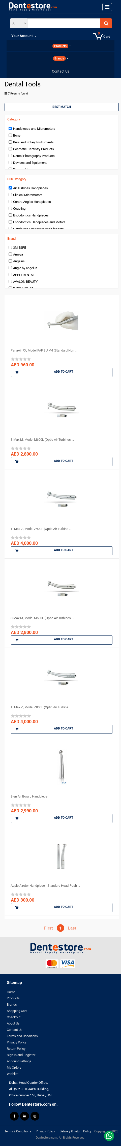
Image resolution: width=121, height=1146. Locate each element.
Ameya (18, 254)
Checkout (13, 1017)
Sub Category (16, 179)
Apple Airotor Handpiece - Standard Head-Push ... (45, 885)
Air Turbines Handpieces (30, 188)
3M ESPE (19, 247)
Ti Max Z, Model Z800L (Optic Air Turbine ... (41, 707)
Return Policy (16, 1048)
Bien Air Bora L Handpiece (29, 796)
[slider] (21, 359)
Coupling (19, 208)
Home (11, 992)
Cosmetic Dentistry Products (33, 149)
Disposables (22, 169)
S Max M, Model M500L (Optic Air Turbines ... (42, 618)
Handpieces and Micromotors (34, 129)
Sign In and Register (21, 1055)
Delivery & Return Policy (76, 1131)
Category (13, 119)
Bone (16, 135)
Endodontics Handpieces (31, 215)
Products (13, 998)
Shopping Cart (17, 1011)
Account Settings (19, 1061)
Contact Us (14, 1030)
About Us (13, 1023)
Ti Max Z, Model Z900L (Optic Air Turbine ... (41, 529)
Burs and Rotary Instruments (33, 142)
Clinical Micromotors (27, 195)
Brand (11, 238)
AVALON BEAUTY (25, 281)
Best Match (61, 107)
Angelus (19, 261)
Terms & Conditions (18, 1131)
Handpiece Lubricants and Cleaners (38, 229)
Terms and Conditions (22, 1036)
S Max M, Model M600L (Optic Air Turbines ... (42, 439)
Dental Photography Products (34, 156)
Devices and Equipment (30, 163)
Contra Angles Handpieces (32, 202)
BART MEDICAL (24, 288)
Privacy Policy (16, 1042)
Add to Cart (44, 372)
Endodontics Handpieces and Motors (39, 222)
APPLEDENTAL (24, 275)
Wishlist (12, 1074)
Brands (12, 1004)
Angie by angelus (25, 268)
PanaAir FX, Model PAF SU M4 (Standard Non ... (44, 350)
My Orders (14, 1067)
